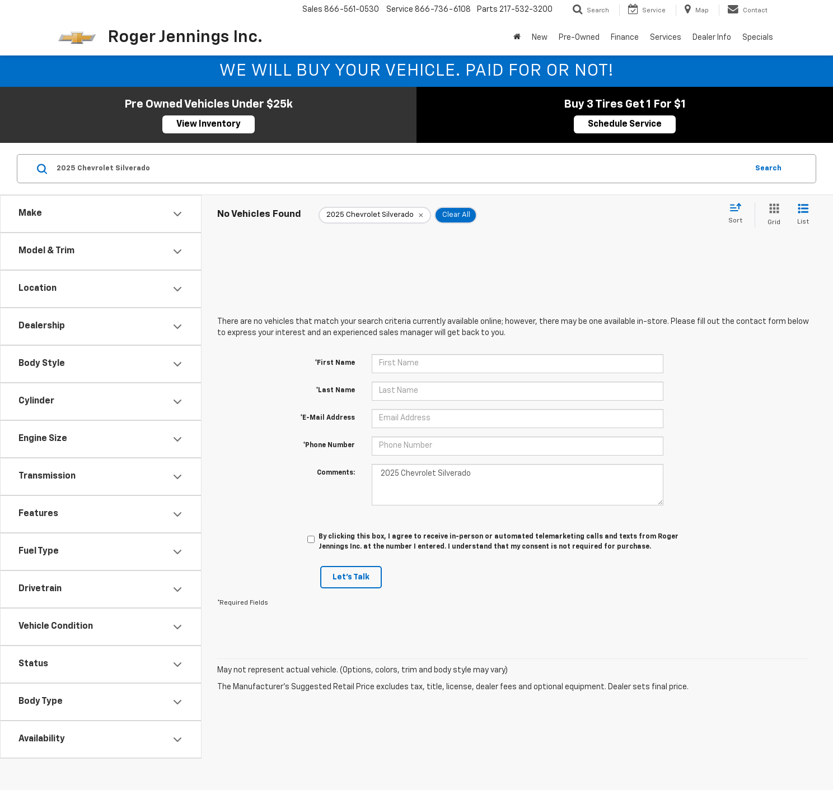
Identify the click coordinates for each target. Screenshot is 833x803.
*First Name (335, 363)
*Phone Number (329, 445)
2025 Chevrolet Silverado (517, 484)
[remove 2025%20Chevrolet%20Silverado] (375, 215)
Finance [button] (625, 37)
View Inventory (208, 124)
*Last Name (335, 390)
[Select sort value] (739, 214)
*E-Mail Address (327, 418)
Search (768, 168)
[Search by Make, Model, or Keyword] (400, 168)
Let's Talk (351, 577)
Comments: (336, 473)
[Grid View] (772, 215)
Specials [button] (757, 37)
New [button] (539, 37)
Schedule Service (625, 124)
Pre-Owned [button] (579, 37)
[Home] (517, 37)
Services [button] (665, 37)
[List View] (803, 215)
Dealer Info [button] (711, 37)
